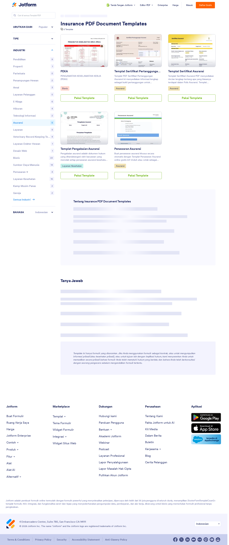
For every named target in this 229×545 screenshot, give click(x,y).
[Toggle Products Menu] (12, 449)
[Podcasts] (104, 449)
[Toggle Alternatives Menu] (14, 476)
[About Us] (154, 416)
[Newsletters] (149, 442)
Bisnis (65, 88)
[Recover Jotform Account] (113, 475)
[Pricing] (10, 429)
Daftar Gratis (205, 5)
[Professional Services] (112, 456)
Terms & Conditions (18, 539)
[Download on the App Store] (206, 428)
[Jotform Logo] (24, 5)
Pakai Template (84, 98)
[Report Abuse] (113, 462)
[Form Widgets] (63, 430)
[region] (33, 119)
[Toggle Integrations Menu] (60, 436)
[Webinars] (104, 442)
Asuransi (121, 88)
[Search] (15, 15)
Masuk (189, 5)
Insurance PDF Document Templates (104, 23)
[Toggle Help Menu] (105, 429)
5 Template (68, 29)
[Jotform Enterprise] (18, 435)
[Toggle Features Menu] (11, 456)
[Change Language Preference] (208, 524)
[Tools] (9, 463)
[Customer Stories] (156, 462)
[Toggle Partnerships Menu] (153, 449)
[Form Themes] (62, 423)
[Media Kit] (151, 429)
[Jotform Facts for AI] (159, 423)
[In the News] (153, 435)
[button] (33, 27)
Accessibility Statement (86, 539)
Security (62, 539)
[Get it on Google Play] (206, 417)
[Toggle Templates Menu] (59, 416)
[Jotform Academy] (110, 436)
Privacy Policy (43, 539)
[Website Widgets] (64, 443)
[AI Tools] (10, 470)
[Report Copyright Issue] (115, 469)
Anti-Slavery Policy (116, 539)
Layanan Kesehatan (72, 165)
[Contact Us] (108, 416)
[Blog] (148, 456)
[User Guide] (111, 423)
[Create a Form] (15, 416)
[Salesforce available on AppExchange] (206, 439)
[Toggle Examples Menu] (12, 442)
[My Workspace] (17, 423)
